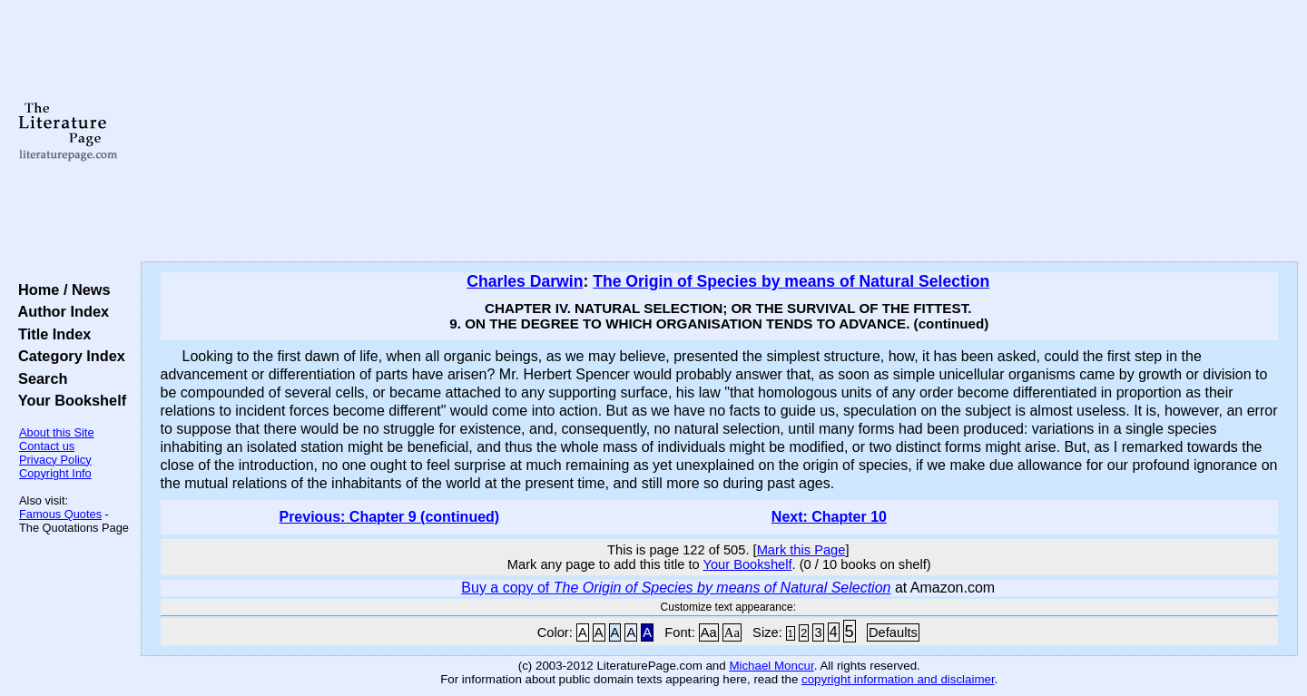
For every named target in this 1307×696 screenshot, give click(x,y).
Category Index (67, 356)
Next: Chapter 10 (829, 516)
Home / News (60, 289)
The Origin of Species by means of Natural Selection (791, 281)
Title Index (50, 334)
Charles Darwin (525, 281)
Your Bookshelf (68, 400)
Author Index (59, 311)
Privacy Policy (55, 459)
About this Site (56, 432)
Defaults (893, 632)
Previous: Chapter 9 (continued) (389, 516)
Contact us (46, 446)
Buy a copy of (675, 587)
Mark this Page (801, 550)
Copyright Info (55, 473)
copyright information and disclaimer (898, 679)
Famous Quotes (60, 514)
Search (38, 378)
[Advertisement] (718, 132)
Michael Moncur (771, 665)
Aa (709, 632)
